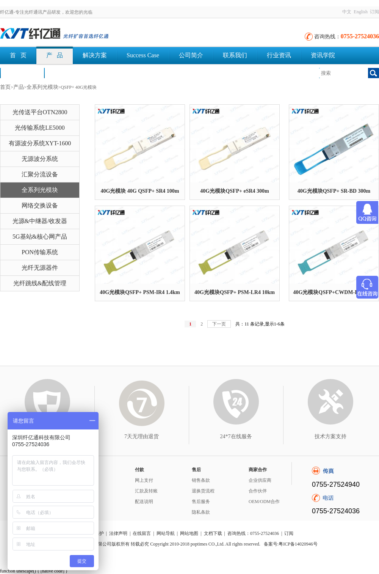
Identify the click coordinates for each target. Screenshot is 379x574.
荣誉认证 (22, 72)
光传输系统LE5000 (40, 127)
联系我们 (235, 55)
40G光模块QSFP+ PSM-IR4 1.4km (140, 292)
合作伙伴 (258, 491)
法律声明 (118, 533)
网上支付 (144, 480)
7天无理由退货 (141, 436)
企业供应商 (260, 480)
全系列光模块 (42, 87)
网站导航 (166, 533)
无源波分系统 (40, 159)
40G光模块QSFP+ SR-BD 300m (334, 191)
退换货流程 (203, 491)
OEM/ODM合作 (264, 501)
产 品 (54, 55)
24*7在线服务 (236, 436)
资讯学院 (323, 55)
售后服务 (201, 501)
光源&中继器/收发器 (40, 221)
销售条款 (201, 480)
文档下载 (66, 72)
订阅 (374, 11)
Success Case (143, 55)
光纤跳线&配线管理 (39, 283)
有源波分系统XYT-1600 (40, 143)
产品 (18, 87)
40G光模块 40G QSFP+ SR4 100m (139, 191)
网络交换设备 (40, 205)
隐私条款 (201, 512)
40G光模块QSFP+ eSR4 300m (234, 191)
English (361, 11)
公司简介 (191, 55)
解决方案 (95, 55)
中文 (346, 11)
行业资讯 (279, 55)
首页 (5, 87)
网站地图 (189, 533)
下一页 (219, 324)
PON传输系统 (40, 252)
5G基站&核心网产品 (40, 236)
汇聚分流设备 (40, 174)
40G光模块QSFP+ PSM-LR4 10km (234, 292)
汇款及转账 (146, 491)
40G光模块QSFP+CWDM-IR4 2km (333, 292)
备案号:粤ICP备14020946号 (291, 544)
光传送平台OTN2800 (40, 112)
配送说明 (144, 501)
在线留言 (142, 533)
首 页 (18, 55)
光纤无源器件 (40, 267)
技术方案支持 (330, 436)
